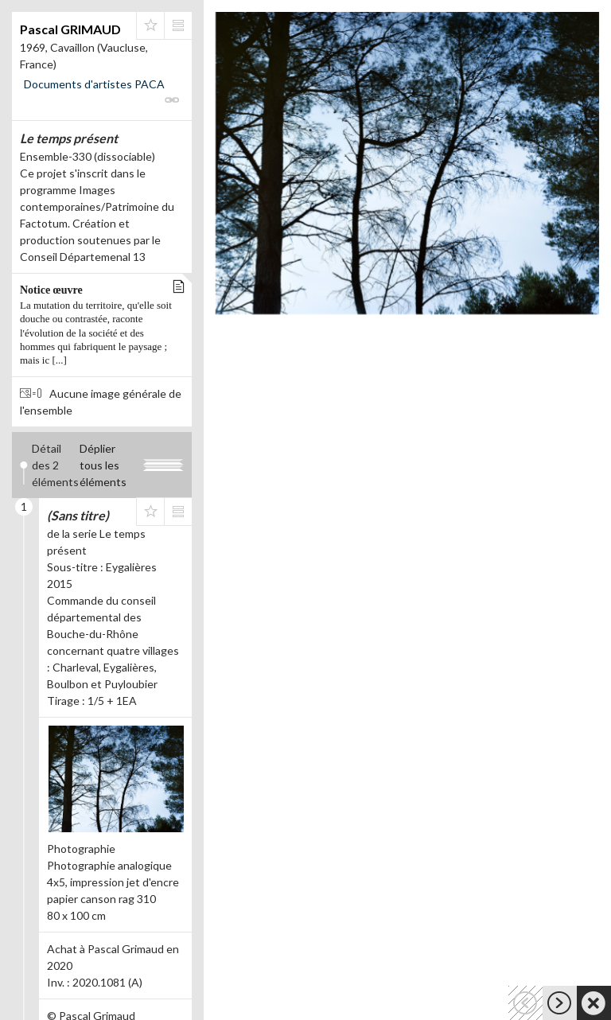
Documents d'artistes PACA (94, 84)
